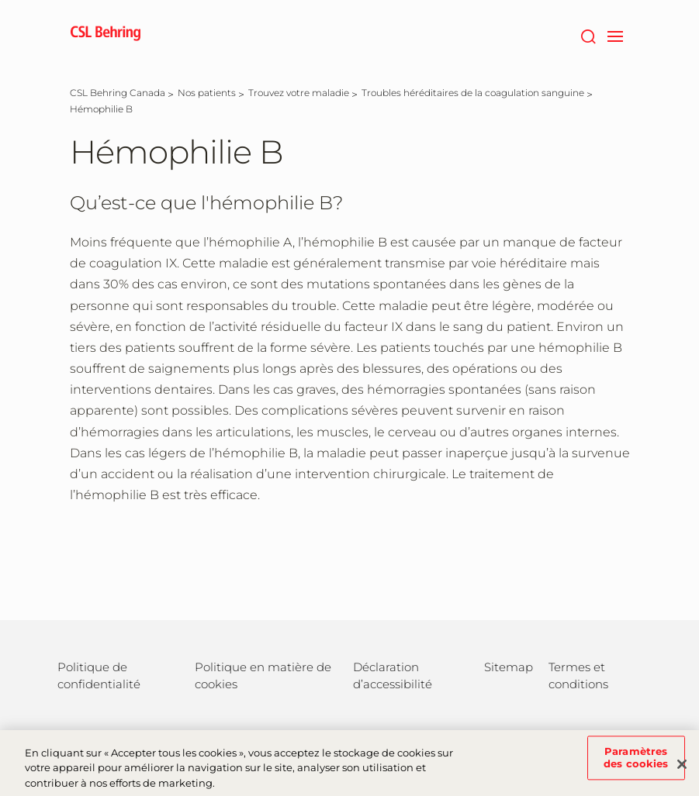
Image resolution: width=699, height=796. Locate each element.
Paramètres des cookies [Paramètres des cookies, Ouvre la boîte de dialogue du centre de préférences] (636, 765)
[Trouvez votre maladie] (298, 92)
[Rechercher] (588, 35)
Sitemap (508, 667)
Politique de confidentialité (98, 675)
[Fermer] (682, 772)
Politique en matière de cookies (263, 675)
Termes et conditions (578, 675)
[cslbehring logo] (105, 35)
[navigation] (615, 35)
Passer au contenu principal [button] (0, 0)
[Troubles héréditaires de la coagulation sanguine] (473, 92)
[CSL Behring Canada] (117, 92)
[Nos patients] (207, 92)
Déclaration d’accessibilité (392, 675)
